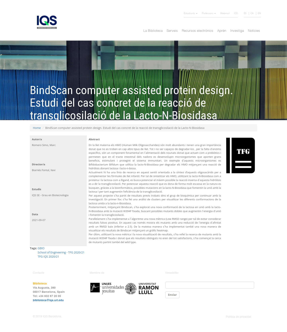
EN (259, 13)
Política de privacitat (238, 316)
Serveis (172, 31)
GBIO (41, 248)
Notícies (254, 31)
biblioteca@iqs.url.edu (48, 300)
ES (245, 13)
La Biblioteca (153, 31)
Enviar (172, 295)
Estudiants (191, 13)
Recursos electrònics (197, 31)
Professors (209, 13)
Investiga (237, 31)
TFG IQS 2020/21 (48, 256)
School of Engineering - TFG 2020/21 (61, 252)
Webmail (225, 13)
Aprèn (221, 31)
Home (37, 128)
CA (252, 13)
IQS (236, 13)
